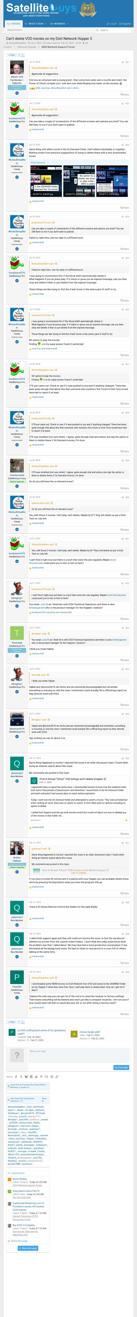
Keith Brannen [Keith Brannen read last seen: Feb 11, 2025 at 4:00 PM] (106, 119)
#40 (81, 1148)
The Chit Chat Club (103, 168)
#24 (81, 253)
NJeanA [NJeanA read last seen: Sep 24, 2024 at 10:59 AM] (113, 122)
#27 (81, 433)
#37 (81, 1002)
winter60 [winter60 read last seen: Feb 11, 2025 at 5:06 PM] (93, 119)
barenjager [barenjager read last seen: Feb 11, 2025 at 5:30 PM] (110, 116)
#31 (81, 636)
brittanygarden (37, 722)
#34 (81, 793)
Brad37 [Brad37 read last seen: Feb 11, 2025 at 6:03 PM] (92, 116)
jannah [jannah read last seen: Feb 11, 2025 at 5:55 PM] (100, 116)
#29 (81, 548)
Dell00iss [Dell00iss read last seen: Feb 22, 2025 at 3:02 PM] (115, 90)
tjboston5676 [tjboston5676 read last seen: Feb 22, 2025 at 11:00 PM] (108, 84)
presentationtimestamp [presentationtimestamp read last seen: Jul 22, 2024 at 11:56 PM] (113, 125)
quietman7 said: (39, 1008)
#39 (81, 1100)
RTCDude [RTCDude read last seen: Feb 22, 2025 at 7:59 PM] (121, 84)
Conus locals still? (67, 1228)
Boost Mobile (101, 150)
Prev (12, 55)
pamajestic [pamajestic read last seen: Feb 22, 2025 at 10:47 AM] (94, 97)
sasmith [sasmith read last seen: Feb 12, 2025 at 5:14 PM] (125, 106)
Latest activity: (60, 43)
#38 (81, 1068)
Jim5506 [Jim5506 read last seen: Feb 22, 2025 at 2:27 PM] (94, 94)
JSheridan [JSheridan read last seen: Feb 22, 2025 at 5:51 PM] (94, 87)
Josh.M (44, 715)
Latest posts (99, 144)
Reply (80, 101)
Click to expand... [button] (56, 399)
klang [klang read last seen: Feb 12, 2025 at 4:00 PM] (92, 109)
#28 (81, 491)
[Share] (76, 62)
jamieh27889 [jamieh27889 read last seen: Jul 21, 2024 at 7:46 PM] (95, 135)
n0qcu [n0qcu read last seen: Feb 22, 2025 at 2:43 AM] (104, 103)
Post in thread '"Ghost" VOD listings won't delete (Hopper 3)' (73, 919)
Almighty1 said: (39, 751)
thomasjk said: (39, 799)
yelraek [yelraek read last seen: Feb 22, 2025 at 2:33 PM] (125, 90)
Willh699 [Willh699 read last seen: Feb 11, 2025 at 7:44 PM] (118, 113)
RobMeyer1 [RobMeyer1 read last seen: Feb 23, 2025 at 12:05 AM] (94, 84)
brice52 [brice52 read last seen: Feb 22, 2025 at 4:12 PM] (104, 87)
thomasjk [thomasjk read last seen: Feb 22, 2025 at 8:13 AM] (93, 100)
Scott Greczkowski (71, 664)
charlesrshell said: (41, 597)
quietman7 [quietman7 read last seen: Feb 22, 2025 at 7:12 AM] (115, 100)
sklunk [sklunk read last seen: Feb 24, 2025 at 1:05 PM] (101, 81)
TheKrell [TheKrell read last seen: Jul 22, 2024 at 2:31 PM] (93, 128)
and (44, 417)
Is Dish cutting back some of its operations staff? (29, 1227)
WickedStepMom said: (43, 68)
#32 (81, 688)
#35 (81, 844)
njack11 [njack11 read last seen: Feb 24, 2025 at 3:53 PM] (92, 81)
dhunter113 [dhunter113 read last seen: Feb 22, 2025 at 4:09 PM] (115, 87)
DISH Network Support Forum (108, 156)
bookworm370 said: (41, 259)
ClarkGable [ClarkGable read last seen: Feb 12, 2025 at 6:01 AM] (121, 109)
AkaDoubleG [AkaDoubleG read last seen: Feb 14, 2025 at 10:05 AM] (95, 106)
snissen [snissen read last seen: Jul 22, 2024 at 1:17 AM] (103, 132)
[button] (47, 23)
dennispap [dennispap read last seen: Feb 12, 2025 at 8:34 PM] (114, 106)
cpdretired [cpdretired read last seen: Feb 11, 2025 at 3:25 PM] (119, 119)
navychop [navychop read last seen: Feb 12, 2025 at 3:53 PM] (101, 109)
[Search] (113, 30)
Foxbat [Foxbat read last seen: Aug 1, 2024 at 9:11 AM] (122, 122)
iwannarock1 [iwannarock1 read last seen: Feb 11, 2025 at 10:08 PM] (95, 113)
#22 (81, 110)
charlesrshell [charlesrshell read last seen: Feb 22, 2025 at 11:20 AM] (106, 94)
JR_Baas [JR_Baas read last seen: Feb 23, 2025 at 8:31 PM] (110, 81)
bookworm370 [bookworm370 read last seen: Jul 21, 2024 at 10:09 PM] (116, 132)
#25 (81, 301)
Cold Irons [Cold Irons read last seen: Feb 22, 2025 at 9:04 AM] (106, 97)
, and (52, 730)
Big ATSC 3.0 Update (105, 196)
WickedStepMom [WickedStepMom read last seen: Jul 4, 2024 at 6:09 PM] (97, 78)
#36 (81, 895)
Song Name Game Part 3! (107, 162)
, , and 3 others (57, 94)
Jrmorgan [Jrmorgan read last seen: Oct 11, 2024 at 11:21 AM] (103, 122)
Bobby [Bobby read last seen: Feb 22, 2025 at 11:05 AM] (117, 94)
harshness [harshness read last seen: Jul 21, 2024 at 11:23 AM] (108, 135)
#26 (81, 369)
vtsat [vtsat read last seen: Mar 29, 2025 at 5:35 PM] (110, 78)
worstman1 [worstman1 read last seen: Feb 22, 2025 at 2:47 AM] (94, 103)
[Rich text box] (56, 1255)
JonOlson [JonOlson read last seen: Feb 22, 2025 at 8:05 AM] (104, 100)
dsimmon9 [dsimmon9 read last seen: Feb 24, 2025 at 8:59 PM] (119, 78)
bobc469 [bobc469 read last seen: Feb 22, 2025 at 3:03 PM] (104, 90)
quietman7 (35, 979)
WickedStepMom (17, 43)
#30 (81, 592)
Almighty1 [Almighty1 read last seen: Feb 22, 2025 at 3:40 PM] (94, 90)
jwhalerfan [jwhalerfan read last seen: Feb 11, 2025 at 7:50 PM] (108, 113)
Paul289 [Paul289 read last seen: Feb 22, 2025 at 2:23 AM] (113, 103)
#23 (81, 155)
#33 (81, 745)
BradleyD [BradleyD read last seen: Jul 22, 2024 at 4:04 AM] (93, 132)
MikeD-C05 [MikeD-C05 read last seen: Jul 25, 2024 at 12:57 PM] (94, 125)
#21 (81, 62)
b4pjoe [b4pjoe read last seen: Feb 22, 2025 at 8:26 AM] (116, 97)
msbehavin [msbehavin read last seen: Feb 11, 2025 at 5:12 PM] (122, 116)
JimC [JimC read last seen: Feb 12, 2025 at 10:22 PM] (105, 106)
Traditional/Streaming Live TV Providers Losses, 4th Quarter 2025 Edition (109, 177)
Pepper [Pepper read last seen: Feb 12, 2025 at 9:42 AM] (111, 109)
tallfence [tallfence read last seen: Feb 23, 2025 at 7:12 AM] (120, 81)
